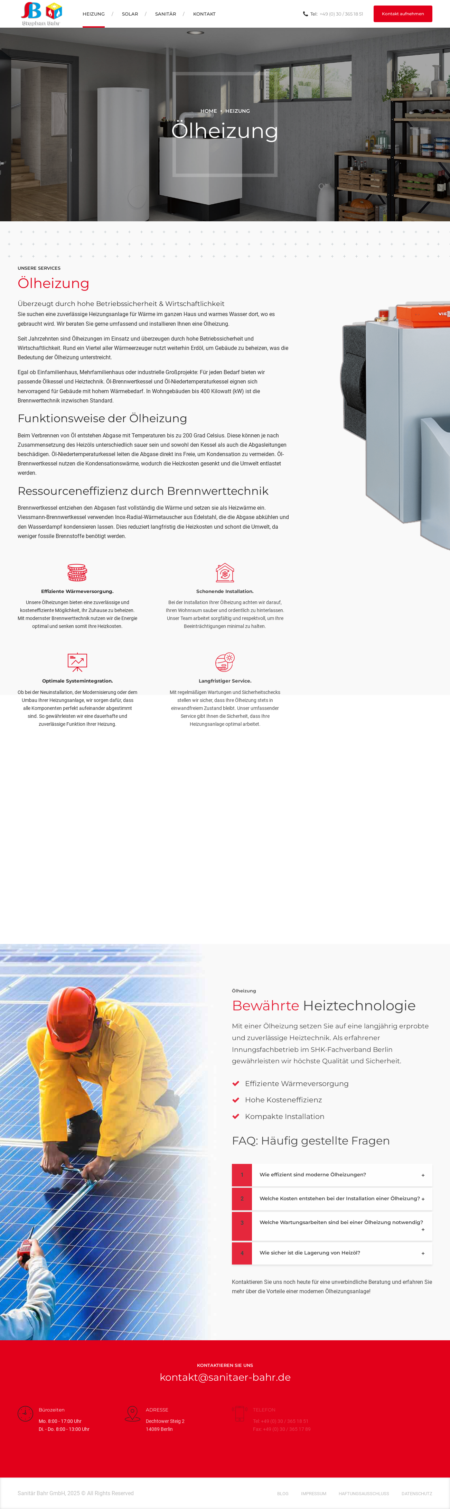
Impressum (313, 1493)
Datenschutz (417, 1493)
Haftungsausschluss (364, 1493)
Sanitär (165, 14)
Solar (130, 14)
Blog (283, 1493)
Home (208, 111)
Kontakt (204, 14)
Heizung (94, 14)
